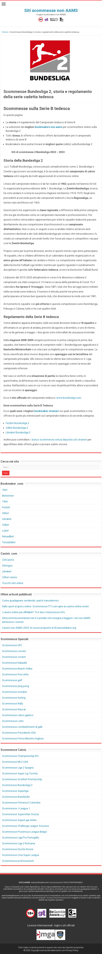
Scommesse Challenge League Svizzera (25, 825)
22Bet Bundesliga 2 (17, 427)
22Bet (5, 524)
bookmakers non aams (49, 126)
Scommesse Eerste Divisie (17, 849)
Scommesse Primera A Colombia (21, 802)
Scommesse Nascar (14, 709)
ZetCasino (8, 559)
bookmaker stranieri (46, 411)
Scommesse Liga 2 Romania (18, 843)
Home (4, 32)
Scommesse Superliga (15, 790)
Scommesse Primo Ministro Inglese (23, 738)
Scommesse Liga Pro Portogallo (20, 837)
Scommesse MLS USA (15, 761)
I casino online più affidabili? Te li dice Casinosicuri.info (33, 612)
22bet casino (9, 577)
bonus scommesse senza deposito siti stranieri (59, 439)
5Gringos (7, 565)
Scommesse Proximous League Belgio (24, 831)
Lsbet (5, 530)
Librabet (6, 518)
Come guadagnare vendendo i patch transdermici (30, 600)
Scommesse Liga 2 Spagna (17, 767)
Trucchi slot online (12, 583)
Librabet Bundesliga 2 (18, 432)
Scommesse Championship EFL (20, 755)
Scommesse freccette (15, 674)
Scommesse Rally (12, 703)
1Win (5, 501)
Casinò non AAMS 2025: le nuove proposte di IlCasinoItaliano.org (39, 627)
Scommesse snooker (14, 691)
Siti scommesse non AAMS (51, 10)
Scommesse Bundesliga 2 (17, 785)
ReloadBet (8, 536)
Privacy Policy (72, 950)
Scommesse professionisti (18, 860)
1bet (4, 489)
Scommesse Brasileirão (16, 796)
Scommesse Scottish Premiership (22, 779)
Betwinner (8, 495)
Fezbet (6, 507)
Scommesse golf (12, 680)
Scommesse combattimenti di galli (22, 726)
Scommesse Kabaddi (14, 662)
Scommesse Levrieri (14, 651)
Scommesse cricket (14, 656)
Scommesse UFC (12, 645)
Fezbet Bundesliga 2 (17, 423)
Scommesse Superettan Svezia (20, 814)
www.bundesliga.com (68, 397)
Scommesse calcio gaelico (17, 715)
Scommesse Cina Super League (20, 855)
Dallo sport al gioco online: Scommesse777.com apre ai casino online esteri (45, 606)
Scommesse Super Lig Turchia (20, 773)
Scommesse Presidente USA (19, 732)
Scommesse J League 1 (16, 808)
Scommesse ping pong (15, 686)
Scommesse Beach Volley (17, 668)
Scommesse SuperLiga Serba (19, 820)
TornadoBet (8, 542)
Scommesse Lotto (13, 721)
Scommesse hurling (13, 697)
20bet (5, 513)
